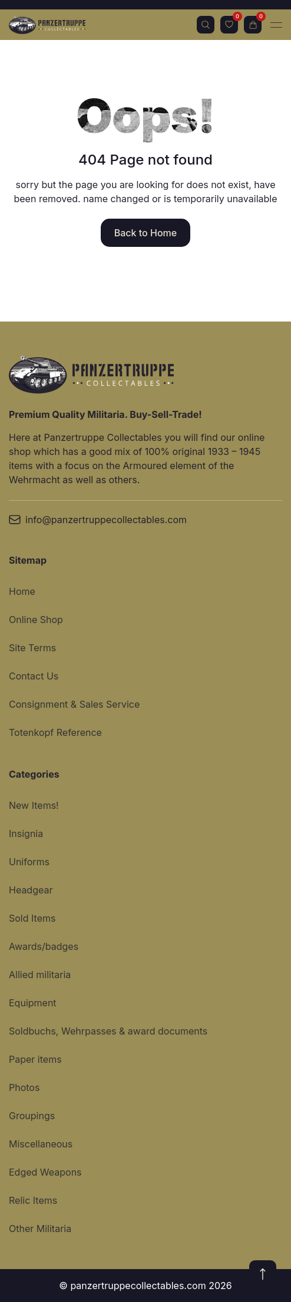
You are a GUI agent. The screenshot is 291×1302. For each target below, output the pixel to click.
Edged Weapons (45, 1172)
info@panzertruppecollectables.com (98, 520)
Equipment (33, 1003)
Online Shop (36, 619)
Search (205, 25)
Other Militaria (40, 1228)
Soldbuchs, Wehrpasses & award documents (108, 1031)
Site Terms (32, 648)
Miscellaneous (40, 1144)
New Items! (34, 805)
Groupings (32, 1116)
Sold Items (32, 918)
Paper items (35, 1059)
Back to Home (145, 233)
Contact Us (33, 676)
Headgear (30, 890)
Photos (24, 1087)
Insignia (26, 833)
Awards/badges (43, 946)
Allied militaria (40, 974)
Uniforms (29, 862)
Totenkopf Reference (55, 732)
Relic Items (33, 1200)
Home (22, 591)
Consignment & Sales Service (74, 704)
